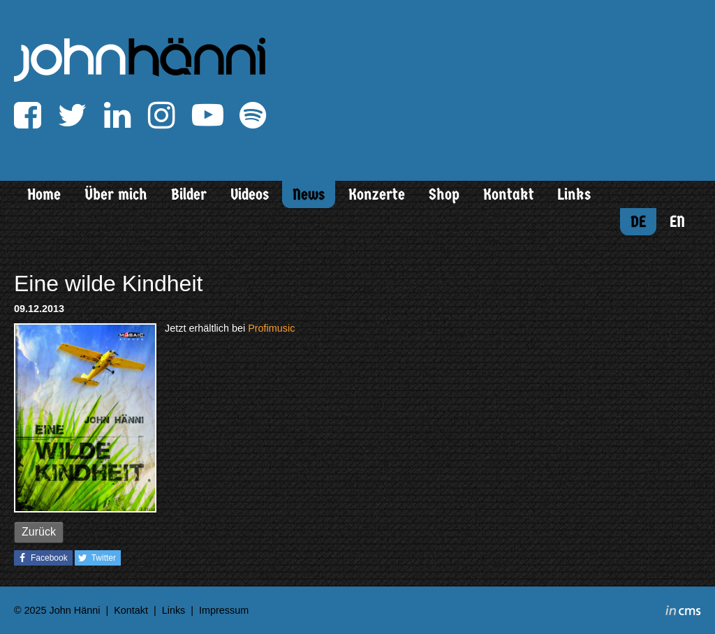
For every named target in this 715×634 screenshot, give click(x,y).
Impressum (224, 610)
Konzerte (376, 194)
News (309, 194)
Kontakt (508, 194)
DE (638, 221)
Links (574, 194)
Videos (249, 194)
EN (677, 221)
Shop (444, 194)
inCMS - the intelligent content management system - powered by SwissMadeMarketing (683, 612)
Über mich (115, 194)
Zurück (39, 532)
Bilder (189, 194)
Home (44, 194)
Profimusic (271, 328)
